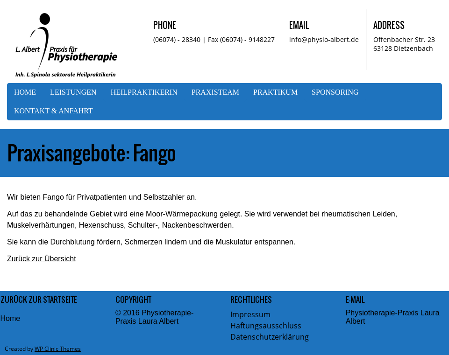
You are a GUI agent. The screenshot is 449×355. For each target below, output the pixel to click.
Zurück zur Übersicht (41, 259)
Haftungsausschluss (265, 325)
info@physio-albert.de (324, 39)
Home (25, 92)
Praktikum (275, 92)
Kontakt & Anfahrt (53, 111)
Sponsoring (335, 92)
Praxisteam (215, 92)
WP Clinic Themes (58, 349)
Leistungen (73, 92)
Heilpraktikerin (144, 92)
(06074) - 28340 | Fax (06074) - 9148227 (214, 39)
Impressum (250, 314)
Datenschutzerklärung (269, 337)
